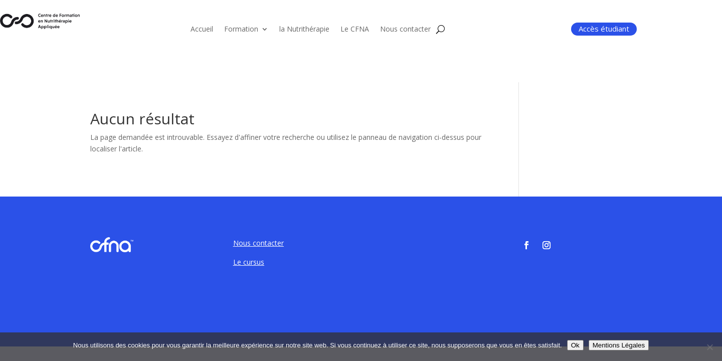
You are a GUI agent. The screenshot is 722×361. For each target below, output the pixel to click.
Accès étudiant (604, 29)
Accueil (202, 30)
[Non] (709, 347)
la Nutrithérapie (304, 30)
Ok (575, 345)
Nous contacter (405, 30)
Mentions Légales (619, 345)
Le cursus (248, 262)
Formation (241, 30)
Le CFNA (354, 30)
